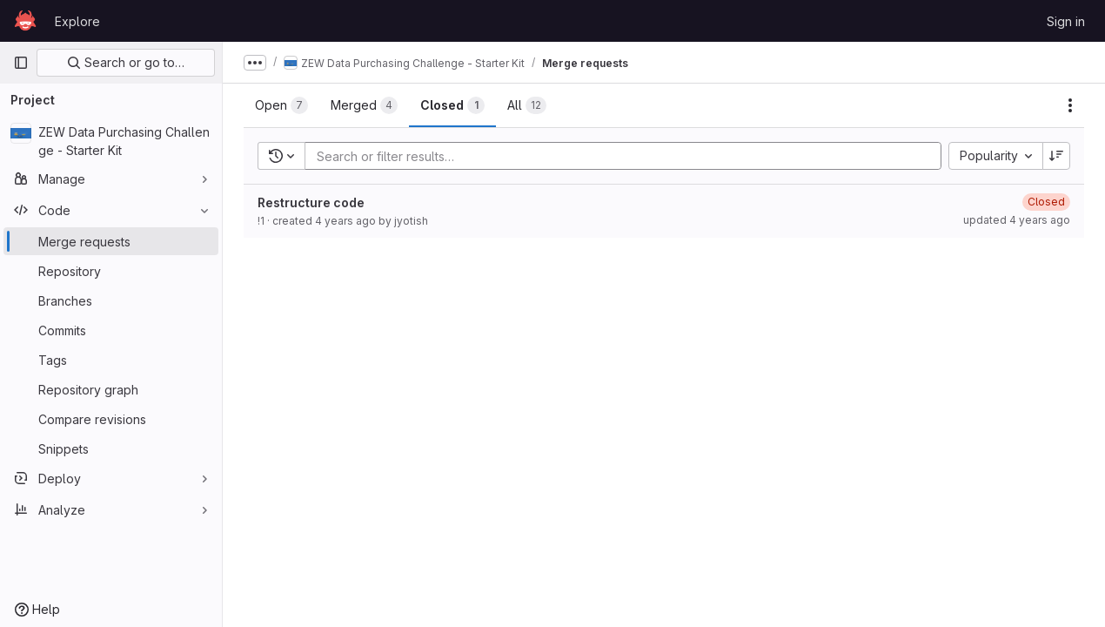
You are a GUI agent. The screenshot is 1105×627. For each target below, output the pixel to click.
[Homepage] (25, 21)
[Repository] (110, 271)
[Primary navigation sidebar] (21, 63)
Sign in (1066, 21)
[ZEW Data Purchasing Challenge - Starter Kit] (110, 141)
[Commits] (110, 330)
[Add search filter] (628, 156)
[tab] (281, 105)
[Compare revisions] (110, 419)
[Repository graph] (110, 389)
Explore (77, 21)
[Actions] (1070, 105)
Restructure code (311, 202)
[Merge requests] (110, 241)
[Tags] (110, 360)
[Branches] (110, 300)
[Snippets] (110, 448)
